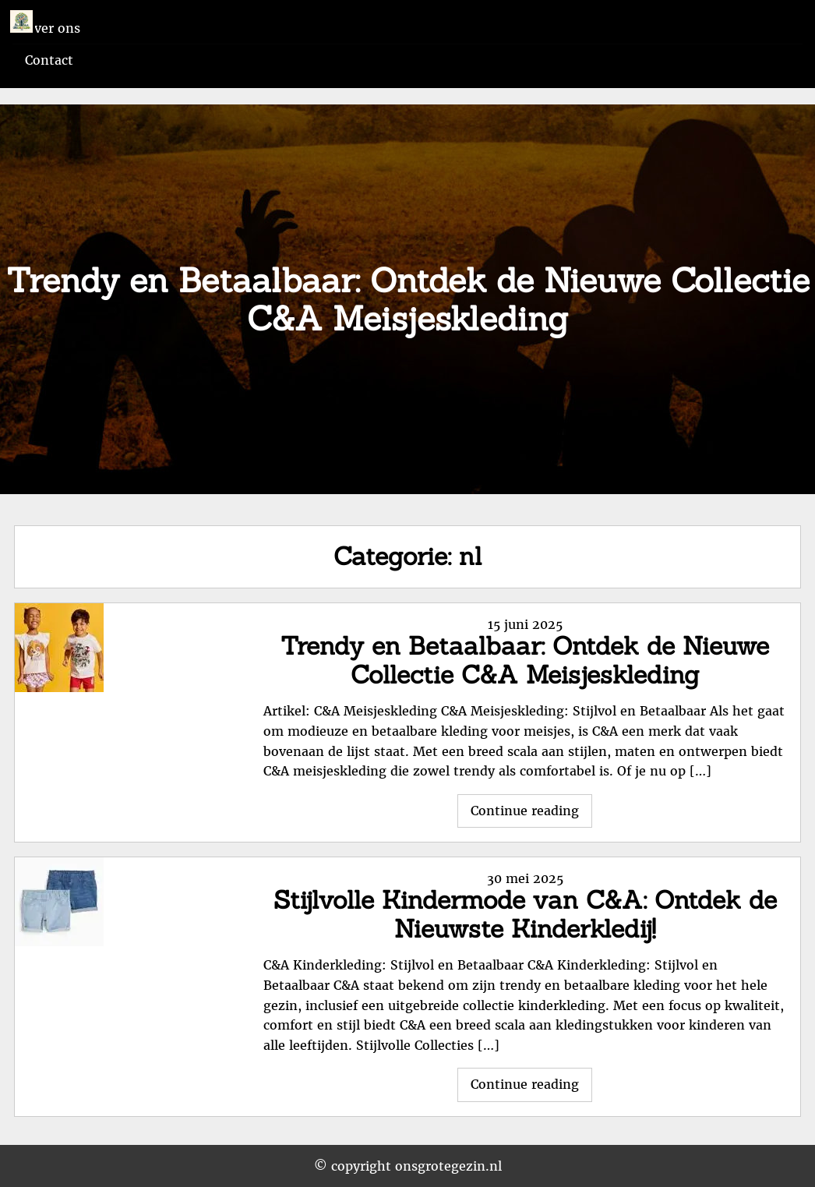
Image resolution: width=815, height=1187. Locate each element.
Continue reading (531, 814)
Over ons (52, 28)
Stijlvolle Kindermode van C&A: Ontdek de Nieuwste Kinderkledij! (525, 914)
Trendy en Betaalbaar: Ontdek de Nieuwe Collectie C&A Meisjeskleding (524, 660)
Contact (49, 60)
